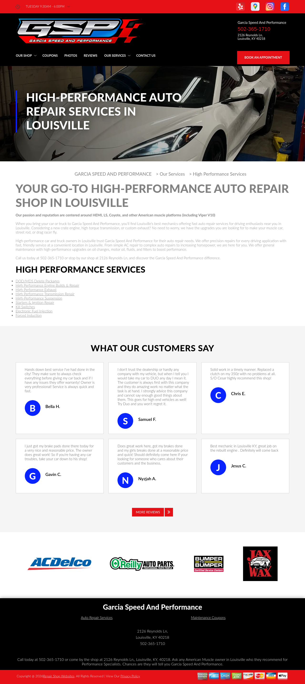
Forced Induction (29, 315)
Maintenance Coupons (208, 617)
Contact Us (146, 55)
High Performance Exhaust (36, 289)
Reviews (90, 55)
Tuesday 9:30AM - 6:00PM (45, 6)
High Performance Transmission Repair (45, 294)
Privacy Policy (130, 676)
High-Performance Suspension (39, 298)
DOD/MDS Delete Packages (38, 281)
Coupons (50, 55)
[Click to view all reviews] (152, 512)
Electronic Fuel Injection (34, 311)
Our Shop (24, 55)
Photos (70, 55)
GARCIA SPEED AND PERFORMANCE (113, 174)
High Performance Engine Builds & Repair (47, 285)
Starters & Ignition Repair (35, 302)
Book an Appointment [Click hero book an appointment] (263, 57)
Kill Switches (25, 307)
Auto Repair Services (97, 617)
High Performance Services (219, 174)
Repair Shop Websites (58, 676)
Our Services (115, 55)
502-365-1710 (254, 29)
